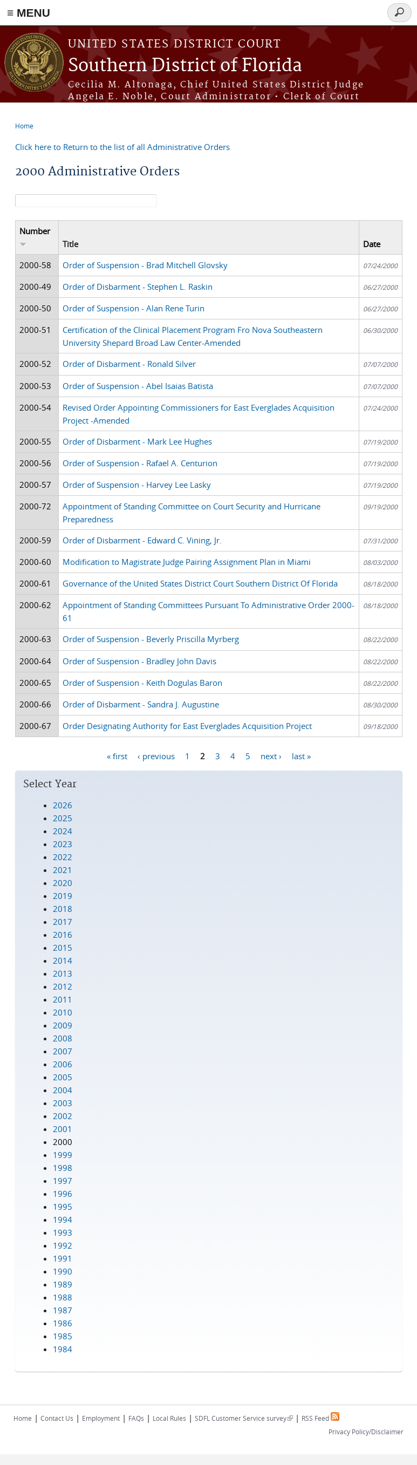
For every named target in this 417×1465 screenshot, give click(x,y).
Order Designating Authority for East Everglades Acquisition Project (187, 725)
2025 (62, 818)
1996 (62, 1193)
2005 (62, 1077)
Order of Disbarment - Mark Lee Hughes (137, 441)
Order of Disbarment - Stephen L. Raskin (138, 286)
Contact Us (56, 1418)
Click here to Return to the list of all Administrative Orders (122, 146)
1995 (62, 1206)
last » (301, 756)
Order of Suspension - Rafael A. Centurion (140, 463)
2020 (62, 882)
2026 (62, 805)
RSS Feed (320, 1418)
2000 (62, 1141)
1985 (62, 1336)
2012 (62, 986)
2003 (62, 1103)
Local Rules (169, 1418)
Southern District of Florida (185, 66)
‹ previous (156, 756)
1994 (62, 1219)
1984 (62, 1349)
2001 (62, 1128)
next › (271, 756)
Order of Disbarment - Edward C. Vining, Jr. (142, 540)
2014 (62, 960)
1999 (62, 1154)
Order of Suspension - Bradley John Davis (139, 661)
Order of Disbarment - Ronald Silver (129, 363)
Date (371, 244)
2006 (62, 1064)
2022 (62, 856)
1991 (62, 1258)
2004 (62, 1090)
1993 (62, 1232)
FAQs (136, 1418)
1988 (62, 1297)
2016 (62, 934)
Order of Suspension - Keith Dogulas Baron (142, 682)
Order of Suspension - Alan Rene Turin (133, 308)
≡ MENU (28, 12)
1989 (62, 1284)
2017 (62, 921)
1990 (62, 1271)
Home (24, 125)
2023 (62, 844)
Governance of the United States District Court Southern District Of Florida (200, 583)
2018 (62, 908)
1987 (62, 1310)
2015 (62, 947)
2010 (62, 1012)
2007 (62, 1051)
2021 (62, 869)
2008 (62, 1038)
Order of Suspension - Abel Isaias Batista (138, 385)
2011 (62, 999)
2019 (62, 895)
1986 (62, 1323)
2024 (62, 831)
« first (117, 756)
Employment (101, 1418)
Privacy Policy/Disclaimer (366, 1431)
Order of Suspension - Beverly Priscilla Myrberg (151, 638)
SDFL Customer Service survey (244, 1418)
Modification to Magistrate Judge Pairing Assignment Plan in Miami (187, 561)
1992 (62, 1245)
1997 (62, 1180)
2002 (62, 1115)
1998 (62, 1167)
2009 (62, 1025)
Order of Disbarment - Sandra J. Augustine (141, 704)
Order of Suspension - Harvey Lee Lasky (137, 484)
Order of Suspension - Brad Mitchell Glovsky (145, 265)
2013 (62, 973)
